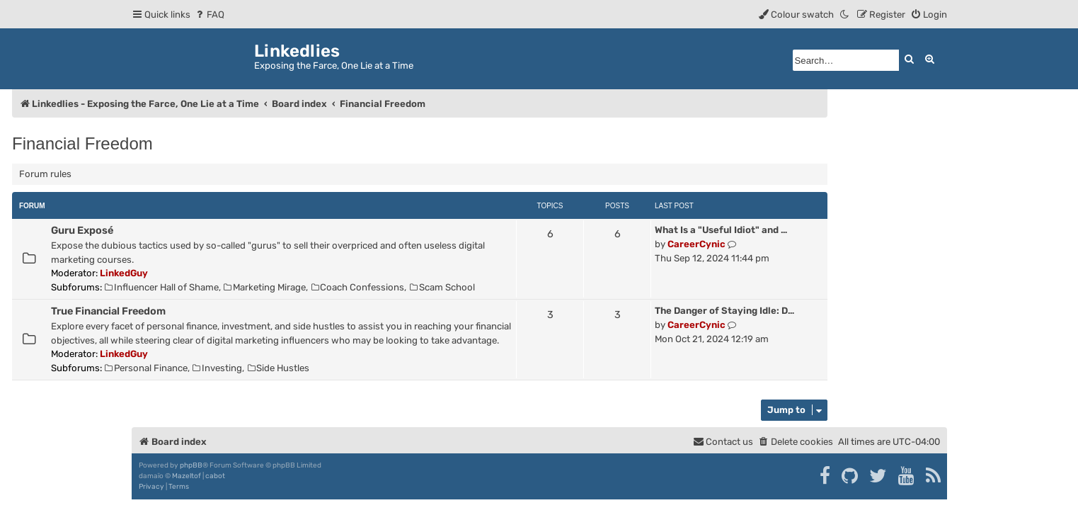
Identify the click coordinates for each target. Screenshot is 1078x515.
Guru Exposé (82, 230)
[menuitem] (209, 14)
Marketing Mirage (265, 287)
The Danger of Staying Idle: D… (724, 310)
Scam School (442, 287)
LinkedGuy (124, 273)
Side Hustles (279, 368)
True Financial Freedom (108, 311)
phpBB (191, 465)
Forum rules (45, 174)
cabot (215, 476)
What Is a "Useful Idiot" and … (721, 230)
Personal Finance (146, 368)
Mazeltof (186, 476)
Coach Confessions (358, 287)
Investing (217, 368)
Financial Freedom (82, 143)
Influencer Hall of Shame (162, 287)
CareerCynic (696, 244)
